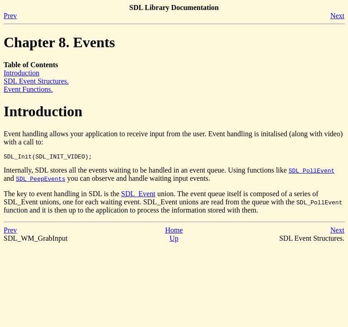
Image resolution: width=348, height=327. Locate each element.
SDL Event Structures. (36, 81)
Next (337, 16)
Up (174, 239)
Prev (10, 16)
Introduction (21, 73)
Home (174, 231)
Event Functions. (28, 89)
